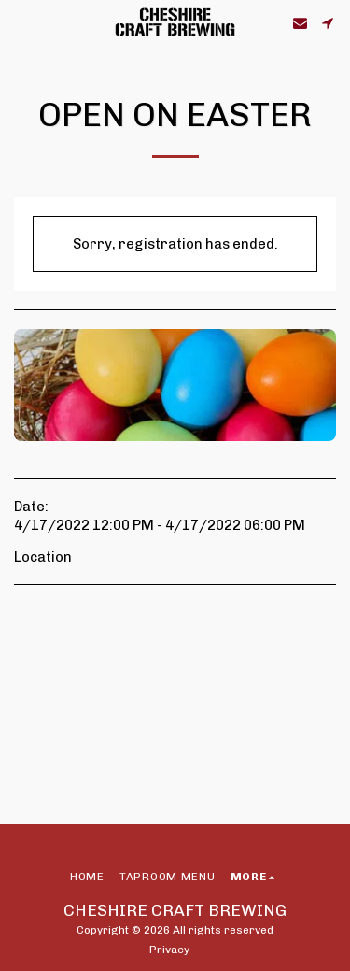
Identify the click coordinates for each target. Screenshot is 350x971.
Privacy (169, 949)
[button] (20, 22)
